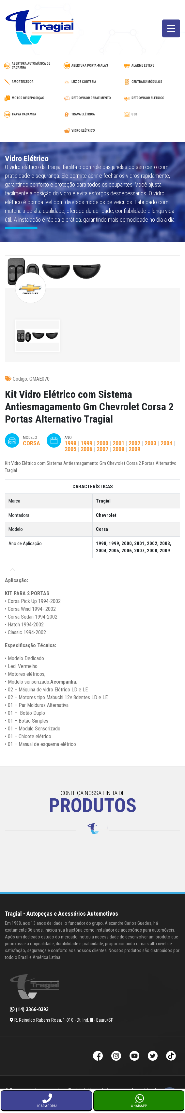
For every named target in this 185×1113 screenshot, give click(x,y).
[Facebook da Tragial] (98, 1056)
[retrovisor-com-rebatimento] (92, 98)
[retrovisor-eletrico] (152, 98)
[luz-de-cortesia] (92, 82)
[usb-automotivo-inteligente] (152, 114)
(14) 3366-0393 (29, 1009)
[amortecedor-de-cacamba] (32, 82)
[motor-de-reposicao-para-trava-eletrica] (32, 98)
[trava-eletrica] (92, 114)
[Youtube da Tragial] (134, 1056)
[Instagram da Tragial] (116, 1056)
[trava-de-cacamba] (32, 114)
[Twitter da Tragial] (153, 1056)
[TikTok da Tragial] (171, 1056)
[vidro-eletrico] (92, 131)
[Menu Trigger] (171, 28)
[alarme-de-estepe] (152, 66)
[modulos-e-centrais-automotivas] (152, 82)
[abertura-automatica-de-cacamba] (32, 66)
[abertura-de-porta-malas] (92, 66)
